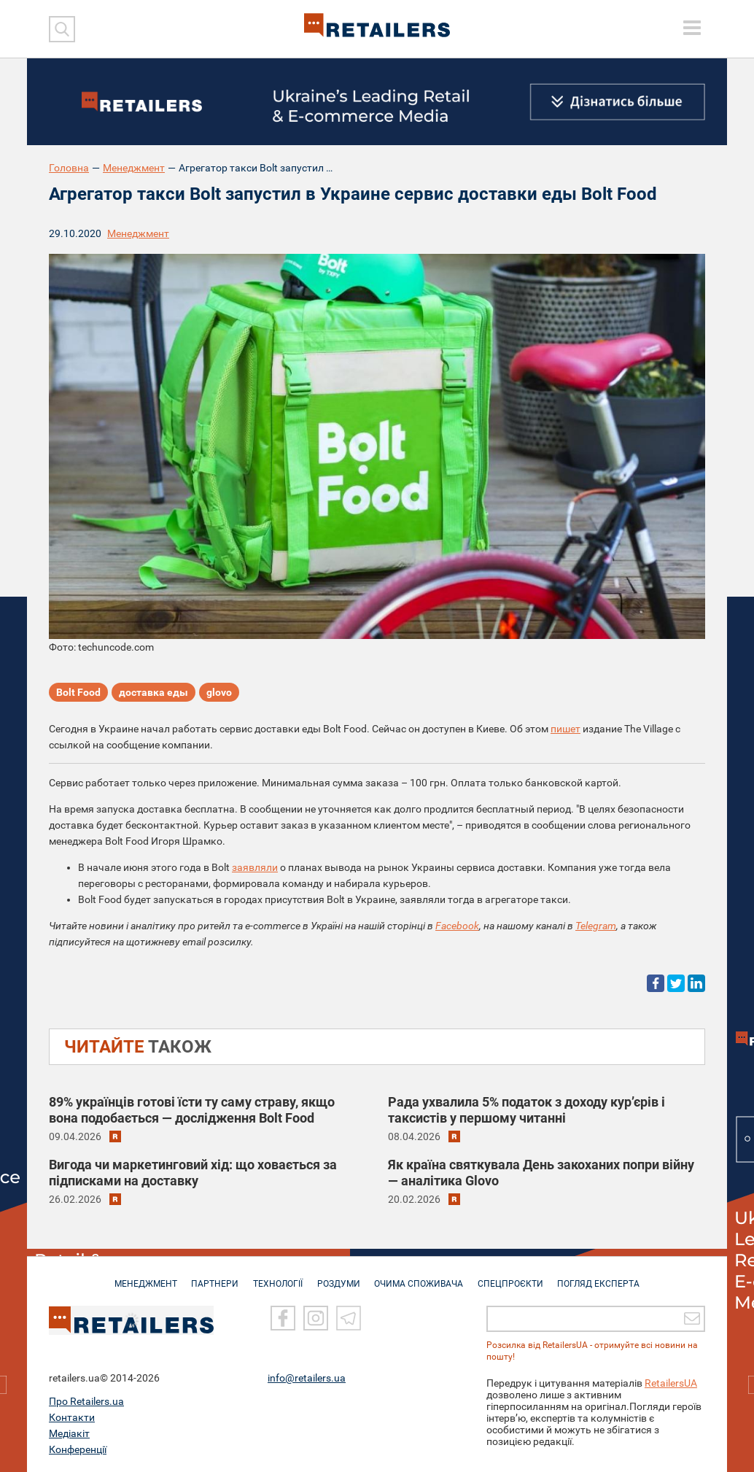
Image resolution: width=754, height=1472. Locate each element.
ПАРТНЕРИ (210, 1276)
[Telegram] (348, 1318)
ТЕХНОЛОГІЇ (275, 1276)
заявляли (255, 867)
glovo (219, 693)
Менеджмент (134, 168)
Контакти (72, 1417)
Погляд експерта (606, 1276)
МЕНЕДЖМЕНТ (138, 1276)
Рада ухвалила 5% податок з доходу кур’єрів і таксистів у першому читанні (526, 1110)
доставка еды (153, 693)
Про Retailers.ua (86, 1401)
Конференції (77, 1449)
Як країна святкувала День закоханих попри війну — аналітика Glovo (541, 1172)
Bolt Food (78, 693)
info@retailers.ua (307, 1378)
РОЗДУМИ (338, 1276)
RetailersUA (671, 1383)
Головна (69, 168)
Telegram (595, 925)
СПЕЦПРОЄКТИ (515, 1276)
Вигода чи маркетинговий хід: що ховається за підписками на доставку (193, 1172)
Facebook (457, 925)
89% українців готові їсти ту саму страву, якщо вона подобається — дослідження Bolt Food (192, 1110)
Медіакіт (69, 1433)
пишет (565, 729)
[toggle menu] (692, 27)
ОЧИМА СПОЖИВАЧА (421, 1276)
